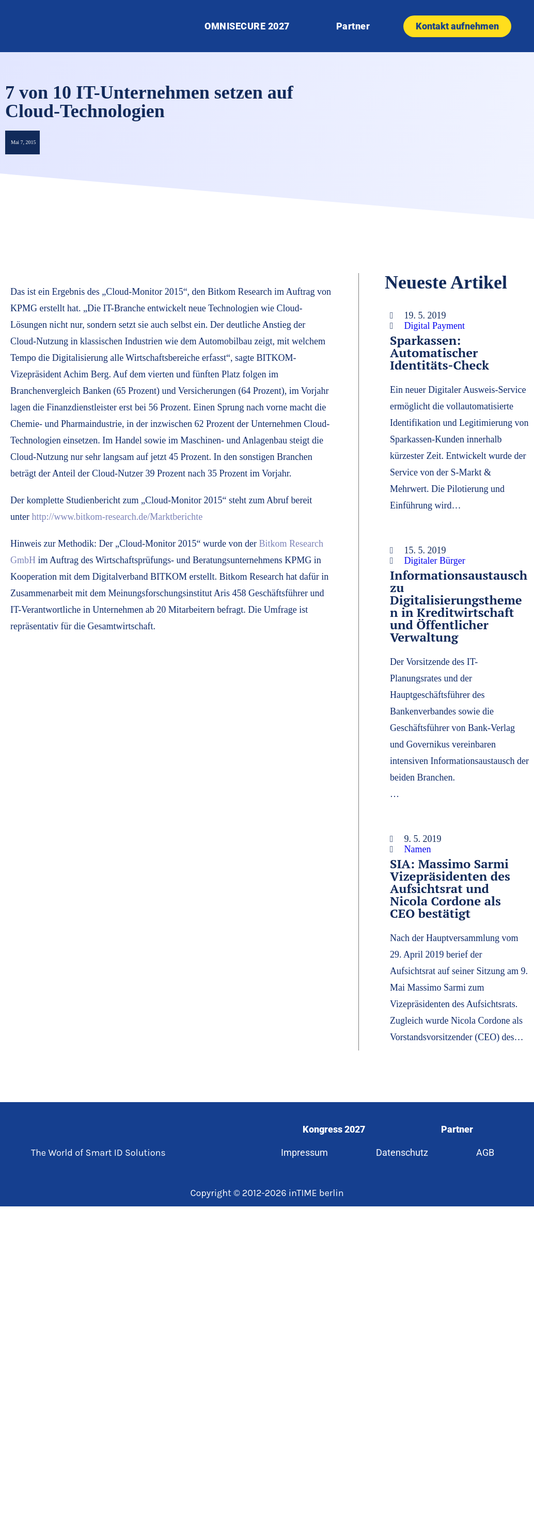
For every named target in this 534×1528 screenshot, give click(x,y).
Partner (353, 26)
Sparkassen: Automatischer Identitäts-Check (439, 352)
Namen (417, 849)
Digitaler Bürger (434, 560)
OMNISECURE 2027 (247, 26)
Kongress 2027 (334, 1129)
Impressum (304, 1152)
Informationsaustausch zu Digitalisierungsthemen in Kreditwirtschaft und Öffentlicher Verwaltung (458, 606)
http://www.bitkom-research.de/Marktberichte (117, 517)
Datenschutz (402, 1152)
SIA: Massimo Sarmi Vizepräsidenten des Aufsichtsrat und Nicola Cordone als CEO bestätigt (450, 888)
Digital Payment (434, 326)
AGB (485, 1152)
